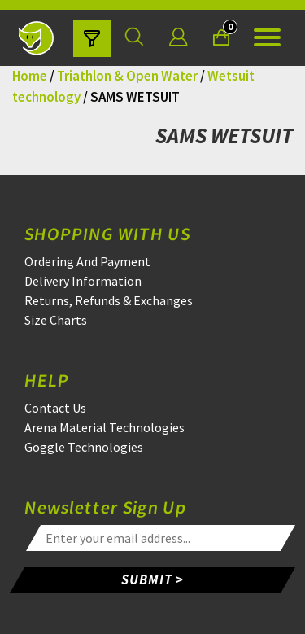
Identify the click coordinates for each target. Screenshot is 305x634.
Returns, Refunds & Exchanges (108, 300)
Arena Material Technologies (104, 427)
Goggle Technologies (83, 447)
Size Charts (55, 320)
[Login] (178, 37)
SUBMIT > (152, 579)
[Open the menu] (267, 38)
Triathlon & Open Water (127, 76)
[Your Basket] (221, 37)
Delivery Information (83, 281)
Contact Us (55, 408)
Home (29, 76)
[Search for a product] (134, 38)
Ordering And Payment (87, 261)
